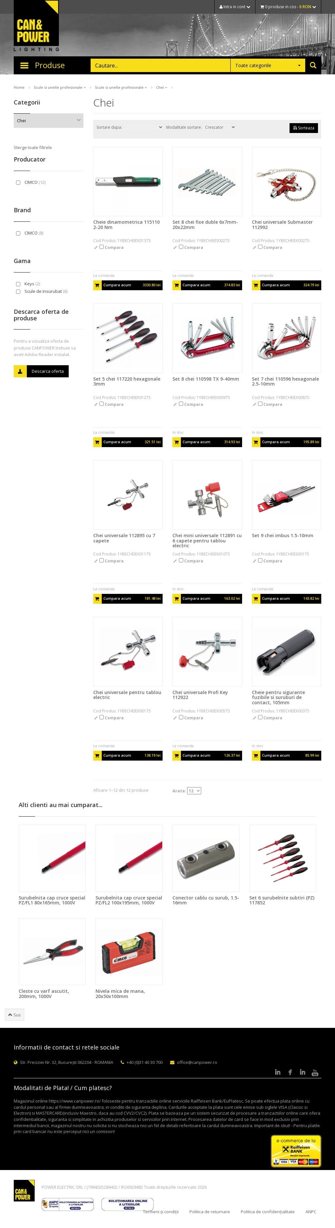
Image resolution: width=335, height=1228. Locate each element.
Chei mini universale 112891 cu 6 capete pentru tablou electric (207, 540)
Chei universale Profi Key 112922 (200, 694)
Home (19, 87)
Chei (161, 87)
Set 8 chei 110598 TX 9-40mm (205, 379)
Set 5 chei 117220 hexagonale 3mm (126, 381)
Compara (111, 247)
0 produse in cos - (288, 6)
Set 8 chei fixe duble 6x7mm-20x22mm (205, 224)
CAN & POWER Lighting (36, 26)
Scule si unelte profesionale (60, 87)
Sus (14, 1015)
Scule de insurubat (41, 291)
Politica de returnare (209, 1212)
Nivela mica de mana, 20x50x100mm (120, 993)
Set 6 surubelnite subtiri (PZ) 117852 (281, 900)
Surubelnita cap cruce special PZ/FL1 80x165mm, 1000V (52, 900)
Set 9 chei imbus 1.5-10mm (282, 535)
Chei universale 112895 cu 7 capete (124, 537)
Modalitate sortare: (201, 127)
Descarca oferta (39, 371)
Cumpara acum (127, 285)
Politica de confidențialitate (268, 1212)
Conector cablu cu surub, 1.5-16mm (205, 900)
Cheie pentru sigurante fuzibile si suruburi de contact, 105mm (278, 697)
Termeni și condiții (161, 1212)
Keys (28, 284)
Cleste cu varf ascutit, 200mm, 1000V (44, 993)
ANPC (311, 1212)
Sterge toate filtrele (33, 147)
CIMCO (30, 182)
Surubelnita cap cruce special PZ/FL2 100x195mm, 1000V (129, 900)
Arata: (186, 790)
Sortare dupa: (130, 127)
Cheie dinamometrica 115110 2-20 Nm (126, 224)
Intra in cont (235, 6)
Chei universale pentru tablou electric (127, 694)
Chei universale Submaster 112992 (282, 224)
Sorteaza (303, 128)
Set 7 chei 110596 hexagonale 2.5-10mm (285, 381)
